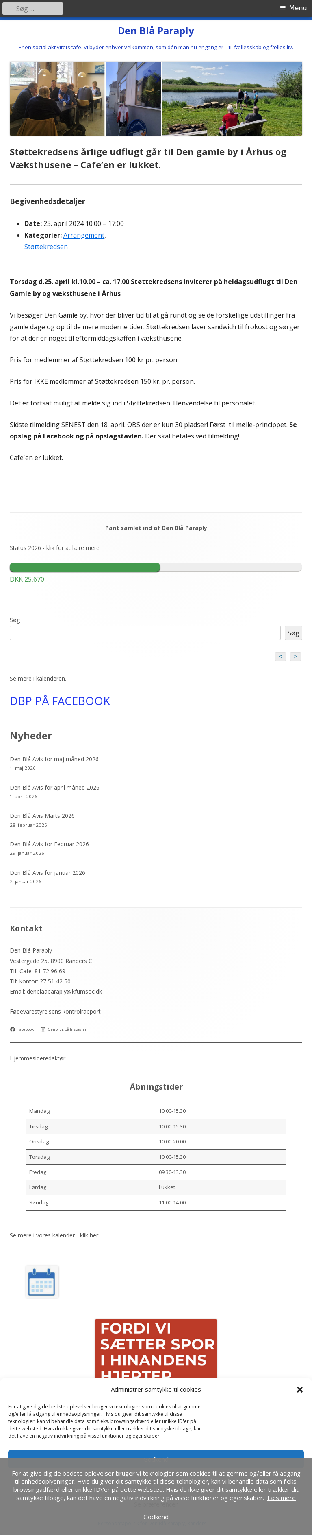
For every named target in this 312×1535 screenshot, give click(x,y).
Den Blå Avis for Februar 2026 (49, 844)
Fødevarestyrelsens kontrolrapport (55, 1011)
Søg (15, 620)
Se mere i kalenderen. (38, 678)
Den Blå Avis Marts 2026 (42, 815)
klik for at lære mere (73, 548)
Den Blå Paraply (156, 30)
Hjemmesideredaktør (37, 1058)
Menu (298, 8)
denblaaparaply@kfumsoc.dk (64, 991)
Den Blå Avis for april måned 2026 (55, 787)
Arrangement (83, 235)
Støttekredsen (46, 246)
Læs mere (281, 1497)
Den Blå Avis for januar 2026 (47, 872)
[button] (300, 1390)
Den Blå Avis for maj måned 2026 (54, 759)
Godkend (156, 1517)
